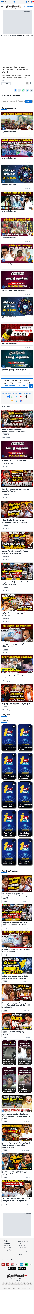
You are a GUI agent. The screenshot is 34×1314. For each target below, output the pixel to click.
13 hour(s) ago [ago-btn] (6, 438)
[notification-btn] (31, 2)
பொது (14, 36)
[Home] (1, 36)
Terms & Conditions (22, 1288)
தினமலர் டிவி (7, 36)
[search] (24, 6)
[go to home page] (13, 7)
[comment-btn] (29, 1150)
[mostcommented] (17, 419)
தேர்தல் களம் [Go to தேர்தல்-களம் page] (6, 2)
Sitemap (29, 1288)
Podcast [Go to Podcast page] (29, 2)
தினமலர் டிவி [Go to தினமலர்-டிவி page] (18, 2)
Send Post (28, 101)
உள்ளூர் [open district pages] (29, 6)
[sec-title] (17, 95)
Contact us (14, 1288)
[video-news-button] (3, 128)
